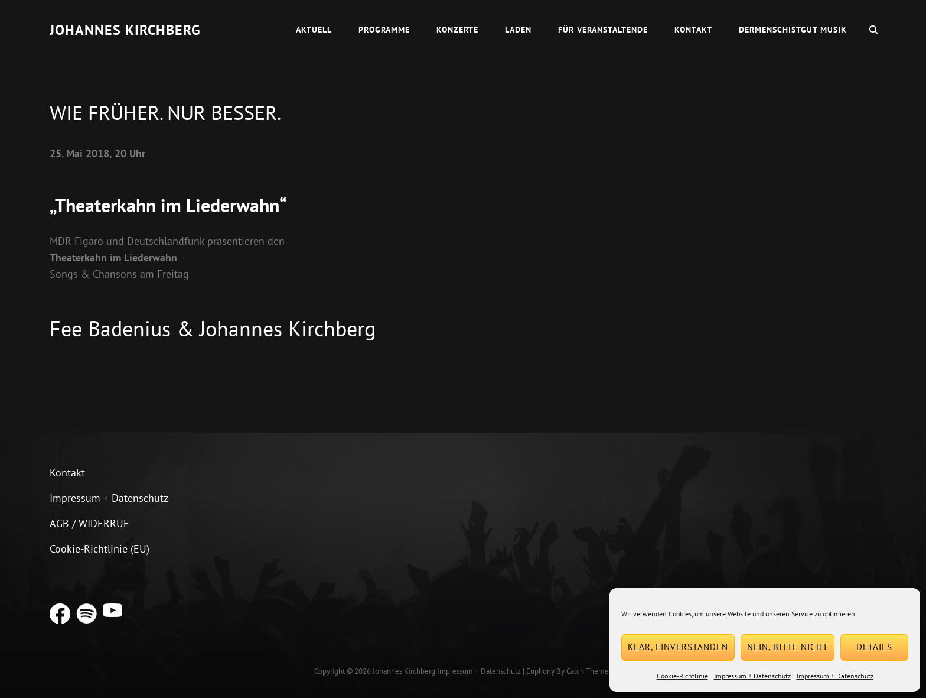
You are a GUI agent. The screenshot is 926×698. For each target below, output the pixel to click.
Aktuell (314, 29)
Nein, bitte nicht (787, 646)
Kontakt (693, 29)
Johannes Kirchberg (125, 30)
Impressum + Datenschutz (752, 675)
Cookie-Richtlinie (682, 675)
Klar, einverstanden (678, 646)
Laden (518, 29)
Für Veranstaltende (603, 29)
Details (874, 646)
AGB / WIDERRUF (89, 523)
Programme (384, 29)
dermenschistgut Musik (793, 29)
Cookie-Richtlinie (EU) (99, 549)
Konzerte (457, 29)
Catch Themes (589, 671)
